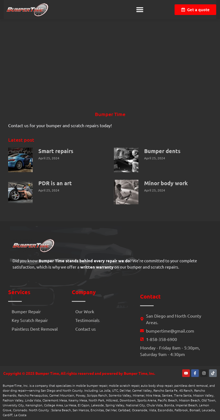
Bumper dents (162, 150)
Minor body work (166, 183)
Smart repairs (55, 150)
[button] (139, 9)
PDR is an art (55, 183)
